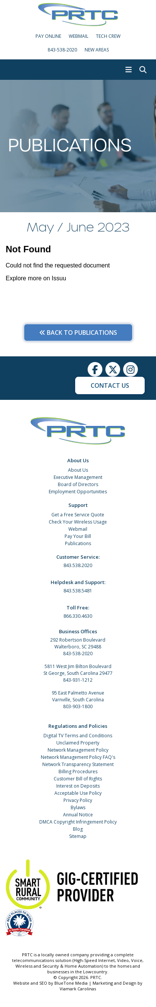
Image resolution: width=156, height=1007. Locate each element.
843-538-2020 (62, 50)
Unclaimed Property (77, 743)
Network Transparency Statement (78, 764)
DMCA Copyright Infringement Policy (78, 822)
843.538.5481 (77, 590)
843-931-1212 (78, 680)
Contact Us (110, 385)
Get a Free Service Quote (77, 514)
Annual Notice (78, 814)
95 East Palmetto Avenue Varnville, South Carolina (78, 696)
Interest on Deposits (78, 786)
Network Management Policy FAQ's (78, 757)
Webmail (77, 529)
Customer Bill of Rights (78, 778)
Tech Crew (108, 36)
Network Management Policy (78, 750)
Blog (78, 829)
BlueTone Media (71, 983)
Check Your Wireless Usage (78, 522)
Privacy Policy (77, 800)
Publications (78, 543)
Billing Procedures (78, 771)
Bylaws (78, 807)
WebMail (78, 36)
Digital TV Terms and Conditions (77, 735)
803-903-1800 (78, 706)
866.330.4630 (77, 616)
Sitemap (77, 836)
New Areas (97, 50)
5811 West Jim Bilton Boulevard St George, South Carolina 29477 (78, 669)
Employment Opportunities (78, 491)
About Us (78, 470)
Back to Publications (78, 332)
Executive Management (78, 477)
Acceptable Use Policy (78, 793)
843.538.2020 (77, 565)
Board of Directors (78, 484)
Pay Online (48, 36)
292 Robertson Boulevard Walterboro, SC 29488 (77, 643)
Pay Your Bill (78, 536)
